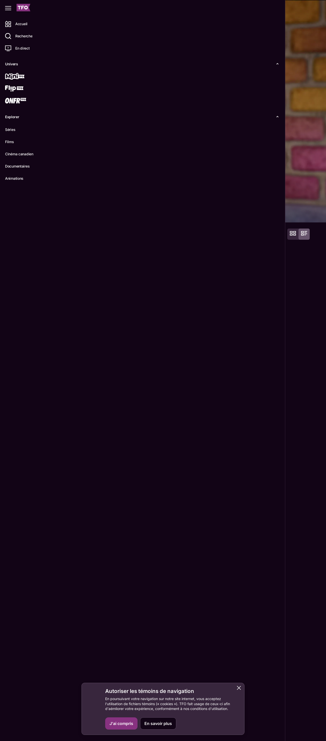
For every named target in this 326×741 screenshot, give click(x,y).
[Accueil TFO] (23, 8)
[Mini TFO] (22, 77)
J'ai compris (121, 723)
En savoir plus (158, 723)
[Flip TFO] (22, 89)
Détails (70, 214)
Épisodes (94, 214)
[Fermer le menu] (8, 8)
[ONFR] (22, 101)
